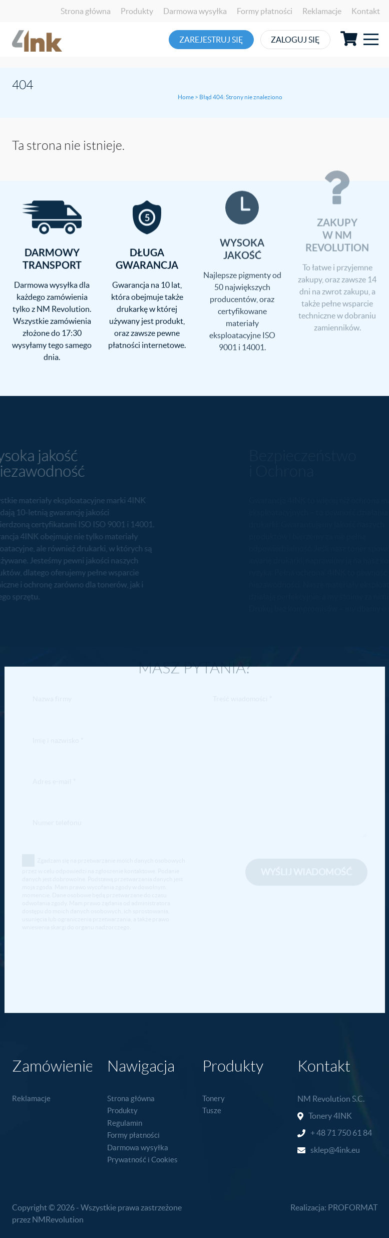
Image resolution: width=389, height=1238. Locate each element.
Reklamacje (321, 11)
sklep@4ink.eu (335, 1149)
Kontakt (365, 11)
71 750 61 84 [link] (349, 1132)
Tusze (211, 1110)
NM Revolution (323, 1098)
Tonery (213, 1098)
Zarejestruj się (216, 39)
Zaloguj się (318, 39)
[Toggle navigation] (371, 39)
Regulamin (124, 1123)
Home (186, 97)
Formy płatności (264, 11)
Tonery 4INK (330, 1115)
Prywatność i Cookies (142, 1159)
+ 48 (318, 1132)
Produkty (137, 11)
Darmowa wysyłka (195, 11)
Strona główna (86, 11)
